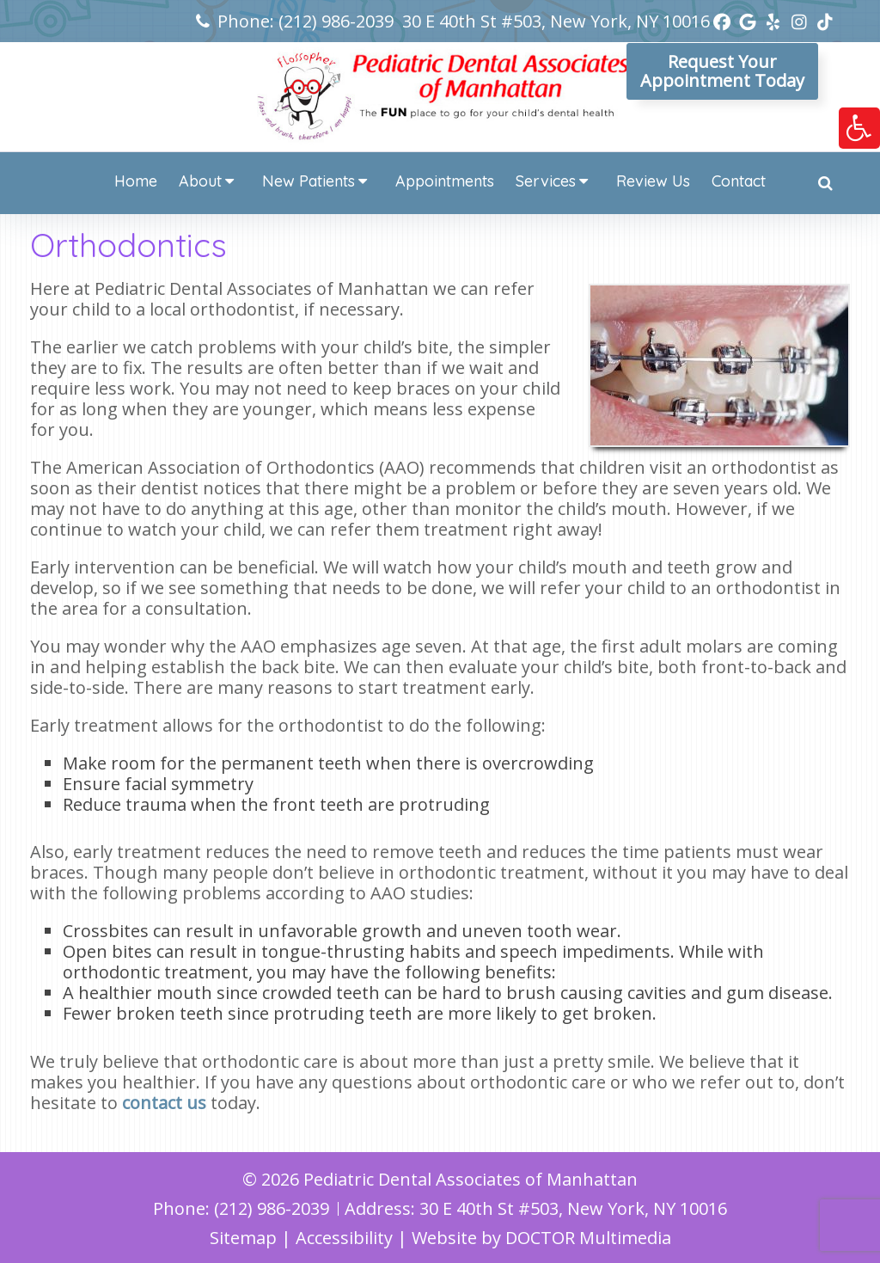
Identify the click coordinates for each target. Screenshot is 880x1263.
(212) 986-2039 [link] (336, 21)
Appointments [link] (444, 181)
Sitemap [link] (243, 1237)
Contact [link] (739, 181)
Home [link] (135, 181)
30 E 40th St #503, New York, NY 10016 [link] (556, 21)
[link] (859, 128)
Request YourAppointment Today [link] (722, 71)
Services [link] (546, 181)
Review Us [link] (653, 181)
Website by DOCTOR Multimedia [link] (541, 1237)
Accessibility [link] (344, 1237)
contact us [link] (164, 1102)
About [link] (200, 181)
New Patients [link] (308, 181)
